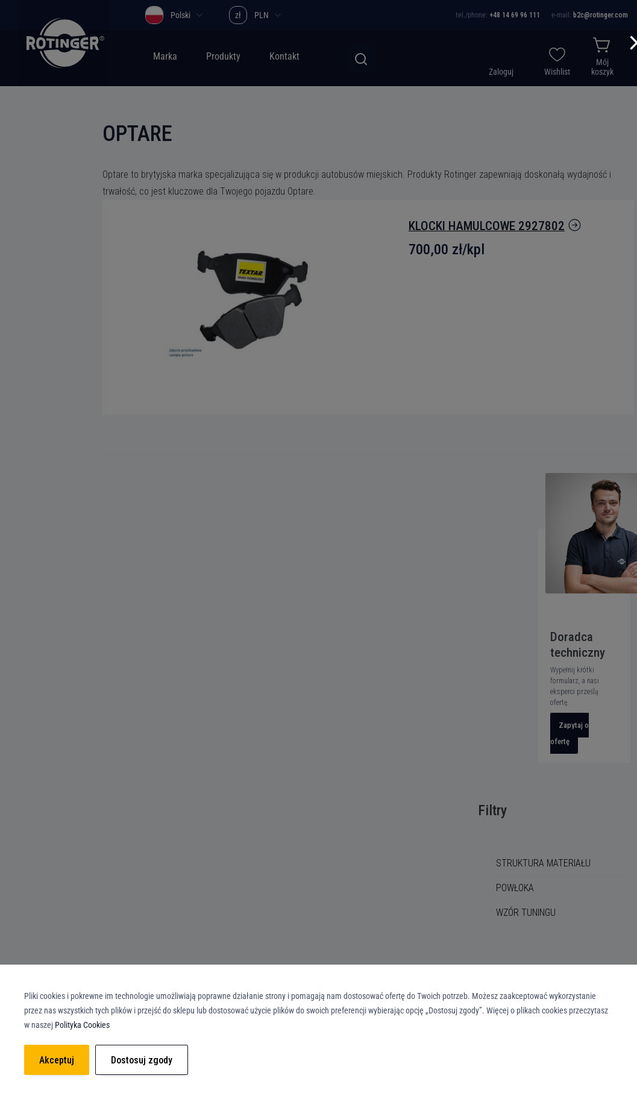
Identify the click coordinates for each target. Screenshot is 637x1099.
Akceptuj (56, 1060)
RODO (231, 874)
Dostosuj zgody (141, 1060)
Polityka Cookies (252, 853)
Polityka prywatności (260, 831)
